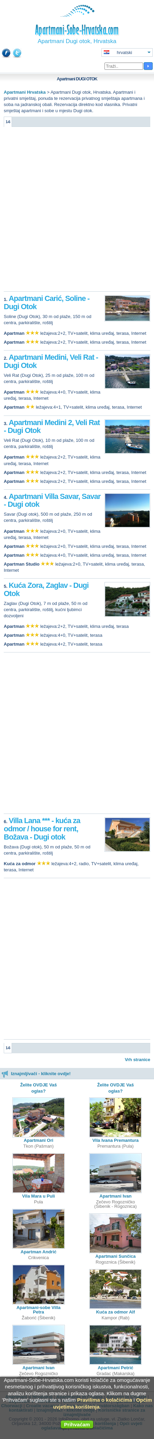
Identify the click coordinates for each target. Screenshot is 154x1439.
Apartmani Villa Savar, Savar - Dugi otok (52, 500)
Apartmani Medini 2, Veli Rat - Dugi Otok (52, 426)
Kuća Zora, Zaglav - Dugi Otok (46, 589)
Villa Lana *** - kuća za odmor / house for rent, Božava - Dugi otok (42, 828)
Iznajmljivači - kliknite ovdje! (36, 1073)
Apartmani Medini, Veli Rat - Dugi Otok (51, 361)
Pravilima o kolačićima (104, 1400)
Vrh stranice (137, 1059)
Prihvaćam (77, 1424)
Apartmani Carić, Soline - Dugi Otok (46, 302)
